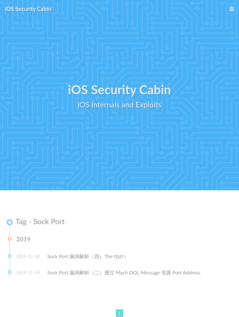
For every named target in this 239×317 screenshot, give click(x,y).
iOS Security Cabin (28, 8)
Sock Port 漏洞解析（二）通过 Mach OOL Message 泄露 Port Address (123, 273)
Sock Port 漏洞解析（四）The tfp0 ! (86, 257)
